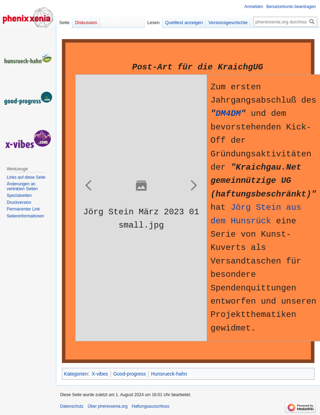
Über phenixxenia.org (108, 406)
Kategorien (76, 374)
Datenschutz (72, 406)
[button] (89, 185)
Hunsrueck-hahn (169, 374)
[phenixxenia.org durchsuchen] (285, 22)
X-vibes (100, 374)
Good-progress (129, 374)
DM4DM (228, 113)
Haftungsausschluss (150, 406)
